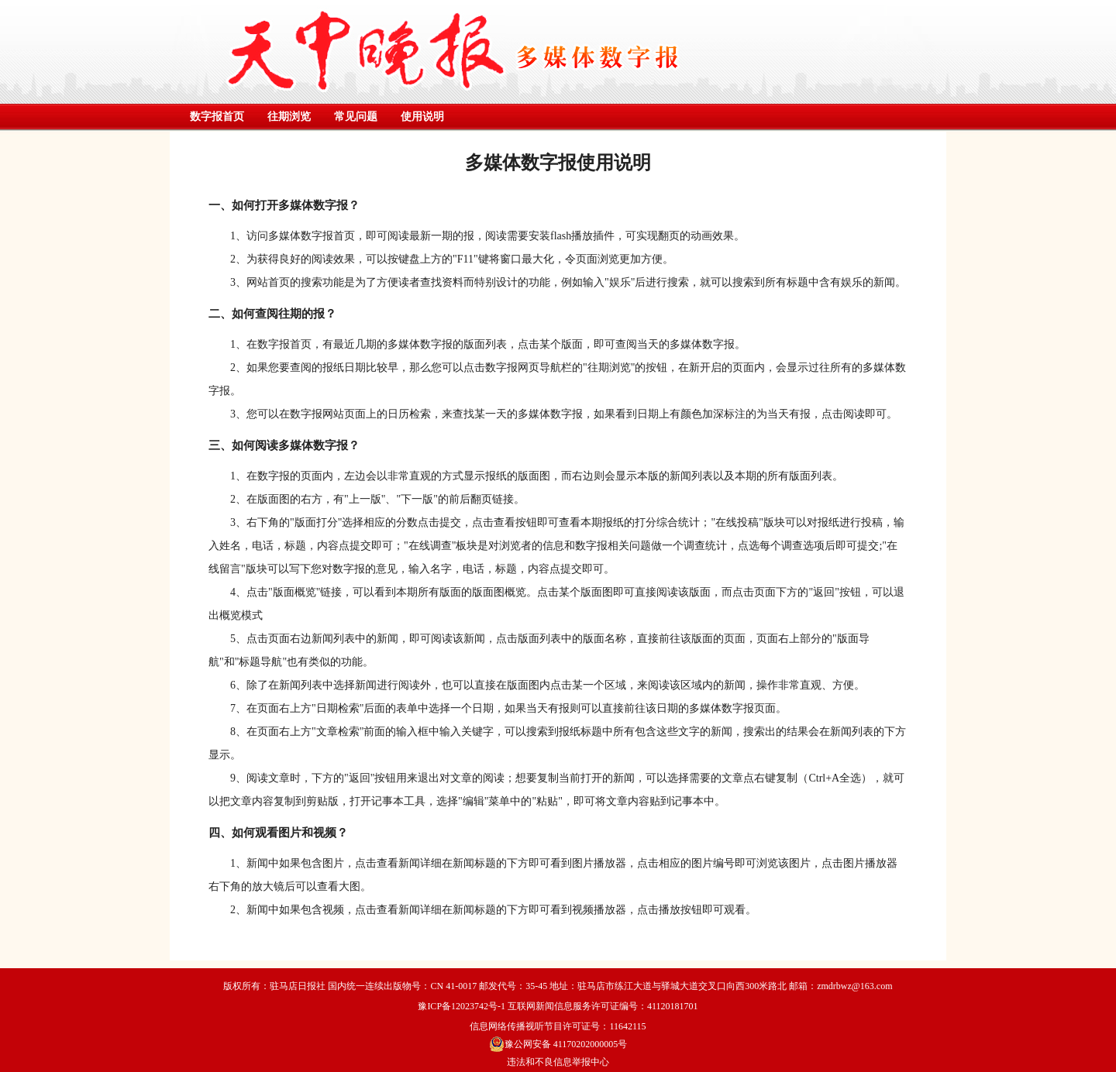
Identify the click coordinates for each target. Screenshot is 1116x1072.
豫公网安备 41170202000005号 (558, 1044)
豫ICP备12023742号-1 (461, 1006)
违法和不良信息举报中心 (558, 1062)
